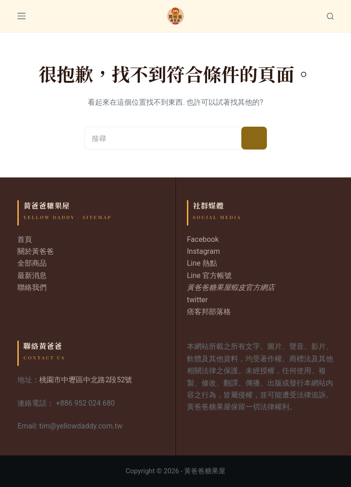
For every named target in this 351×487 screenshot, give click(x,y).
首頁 (24, 239)
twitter (197, 299)
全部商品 (32, 263)
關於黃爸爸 (35, 251)
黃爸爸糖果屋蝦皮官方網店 (231, 287)
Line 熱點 (202, 263)
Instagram (203, 251)
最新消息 (32, 275)
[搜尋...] (162, 138)
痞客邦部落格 (209, 311)
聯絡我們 (32, 287)
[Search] (330, 16)
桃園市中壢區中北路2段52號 (85, 379)
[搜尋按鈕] (254, 138)
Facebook (202, 239)
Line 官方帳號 (209, 275)
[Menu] (21, 16)
